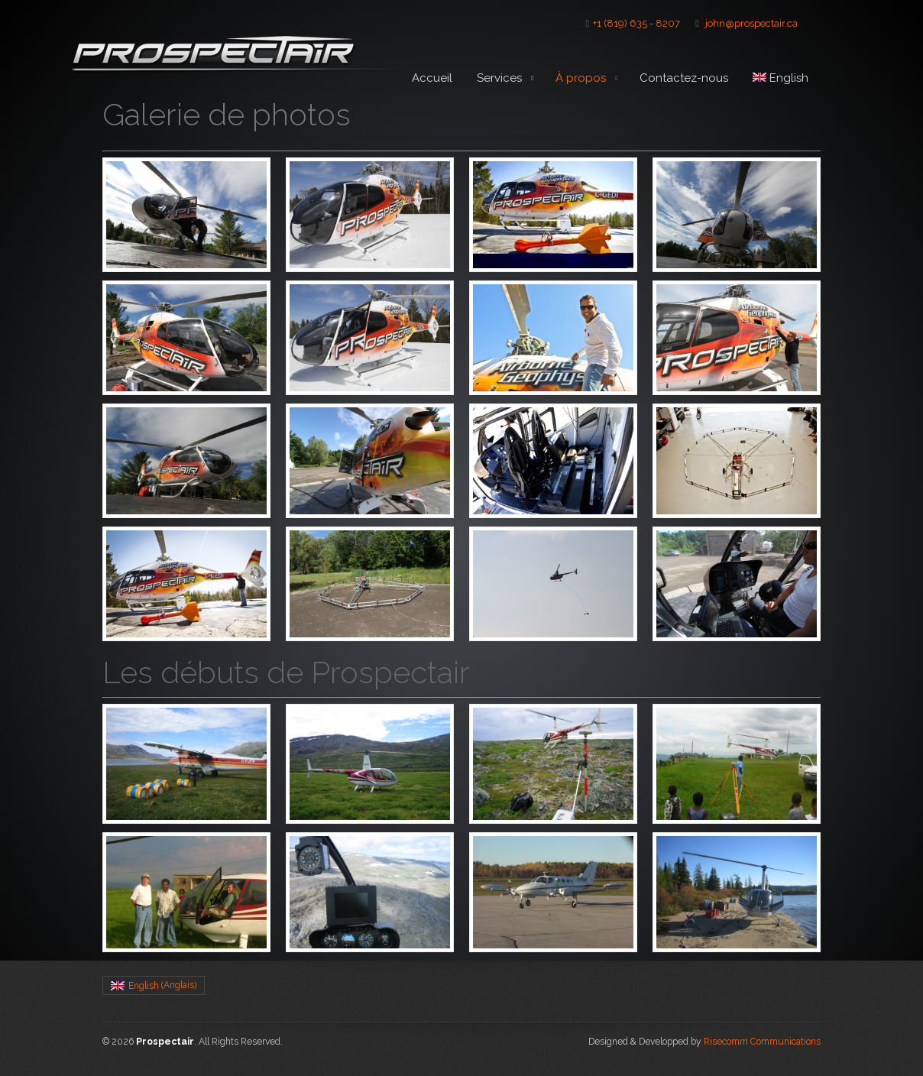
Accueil (432, 78)
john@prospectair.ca (751, 23)
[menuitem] (780, 78)
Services (507, 78)
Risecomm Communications (762, 1041)
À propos (585, 81)
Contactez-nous (684, 78)
